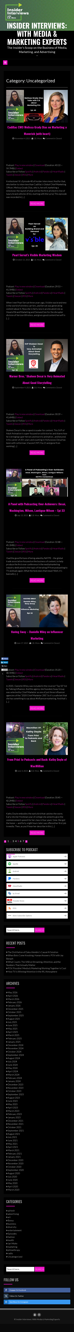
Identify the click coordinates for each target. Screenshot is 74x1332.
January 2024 (14, 1089)
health (11, 1248)
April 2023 (13, 1115)
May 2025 (12, 1036)
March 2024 (13, 1082)
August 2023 (14, 1105)
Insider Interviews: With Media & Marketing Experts (37, 37)
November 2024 (15, 1056)
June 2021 (13, 1148)
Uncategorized (15, 1264)
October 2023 (14, 1099)
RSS (24, 183)
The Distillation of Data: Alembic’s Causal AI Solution (33, 960)
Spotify (28, 179)
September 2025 (16, 1023)
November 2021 (15, 1132)
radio (10, 1261)
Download (39, 173)
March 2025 (13, 1043)
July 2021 (12, 1145)
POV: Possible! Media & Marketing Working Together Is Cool (37, 976)
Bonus (11, 1228)
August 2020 (14, 1181)
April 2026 (13, 1003)
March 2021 (13, 1158)
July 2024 (12, 1069)
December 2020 (15, 1168)
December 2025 (15, 1017)
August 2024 (14, 1066)
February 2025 (15, 1046)
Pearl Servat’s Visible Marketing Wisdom (37, 263)
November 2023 (15, 1096)
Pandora (47, 179)
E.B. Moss (37, 146)
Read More (37, 211)
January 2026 (14, 1013)
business (12, 1232)
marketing (12, 1255)
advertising (13, 1222)
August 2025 (14, 1027)
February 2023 (15, 1122)
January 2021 (14, 1165)
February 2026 (15, 1010)
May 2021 (12, 1151)
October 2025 (14, 1020)
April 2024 (13, 1079)
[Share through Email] (4, 670)
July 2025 (12, 1030)
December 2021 (15, 1128)
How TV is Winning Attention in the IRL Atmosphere (32, 979)
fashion (11, 1245)
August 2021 (14, 1142)
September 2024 (16, 1063)
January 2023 (14, 1125)
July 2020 (12, 1184)
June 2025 (13, 1033)
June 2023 (13, 1109)
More (30, 183)
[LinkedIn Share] (4, 662)
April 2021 (13, 1155)
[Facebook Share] (4, 658)
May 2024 (12, 1076)
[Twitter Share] (4, 666)
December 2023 (15, 1092)
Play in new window (24, 173)
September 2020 (16, 1178)
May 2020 (12, 1191)
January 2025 (14, 1050)
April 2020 (13, 1194)
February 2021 (15, 1161)
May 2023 (12, 1112)
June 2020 (13, 1188)
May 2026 (12, 1000)
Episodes (12, 1241)
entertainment (15, 1238)
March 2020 (13, 1197)
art (9, 1225)
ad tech (11, 1218)
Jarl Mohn (12, 1251)
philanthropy (14, 1258)
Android (37, 179)
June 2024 (13, 1073)
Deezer (17, 183)
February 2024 (15, 1086)
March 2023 (13, 1119)
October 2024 (14, 1059)
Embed (19, 176)
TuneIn (9, 183)
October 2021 (14, 1135)
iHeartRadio (58, 179)
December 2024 (15, 1053)
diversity (12, 1235)
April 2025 (13, 1040)
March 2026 (13, 1007)
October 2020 (14, 1175)
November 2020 (15, 1171)
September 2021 (16, 1138)
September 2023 (16, 1102)
